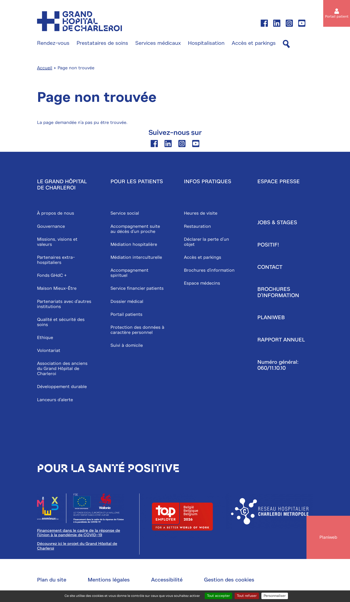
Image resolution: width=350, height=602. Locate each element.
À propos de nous (55, 214)
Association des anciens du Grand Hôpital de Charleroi (62, 369)
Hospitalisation (206, 43)
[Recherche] (286, 44)
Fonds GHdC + (52, 276)
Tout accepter (218, 596)
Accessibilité (167, 580)
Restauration (197, 227)
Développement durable (62, 387)
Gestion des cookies (229, 580)
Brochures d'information (209, 271)
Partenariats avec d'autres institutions (64, 304)
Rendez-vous (53, 43)
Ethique (45, 338)
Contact (269, 267)
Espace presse (278, 182)
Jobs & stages (277, 223)
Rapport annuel (281, 340)
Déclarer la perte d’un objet (206, 242)
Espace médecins (202, 284)
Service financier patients (137, 289)
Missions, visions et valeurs (57, 242)
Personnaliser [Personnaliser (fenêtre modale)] (275, 596)
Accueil (44, 69)
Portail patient (336, 16)
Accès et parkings (254, 43)
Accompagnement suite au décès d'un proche (135, 229)
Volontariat (48, 351)
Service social (124, 214)
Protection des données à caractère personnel (137, 330)
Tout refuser (247, 596)
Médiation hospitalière (133, 245)
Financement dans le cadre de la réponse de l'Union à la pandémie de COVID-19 (78, 533)
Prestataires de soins (102, 43)
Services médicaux (158, 43)
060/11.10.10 (271, 369)
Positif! (268, 245)
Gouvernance (51, 227)
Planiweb (271, 318)
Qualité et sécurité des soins (61, 322)
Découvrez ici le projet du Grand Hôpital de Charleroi (77, 547)
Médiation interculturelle (136, 258)
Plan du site (51, 580)
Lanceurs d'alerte (55, 400)
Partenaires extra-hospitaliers (56, 260)
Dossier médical (126, 302)
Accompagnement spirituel (129, 273)
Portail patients (126, 315)
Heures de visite (200, 214)
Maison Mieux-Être (57, 289)
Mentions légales (109, 580)
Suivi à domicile (126, 346)
